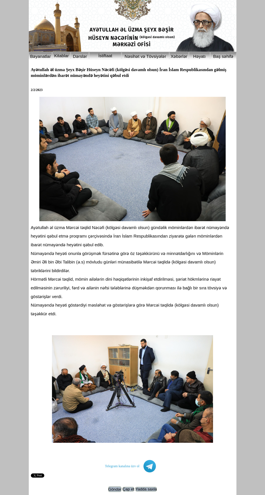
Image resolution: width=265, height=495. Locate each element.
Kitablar (61, 55)
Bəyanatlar (40, 56)
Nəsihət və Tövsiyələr (145, 56)
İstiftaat (105, 55)
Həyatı (199, 56)
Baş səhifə (223, 56)
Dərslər (80, 56)
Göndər (115, 489)
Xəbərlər (179, 56)
